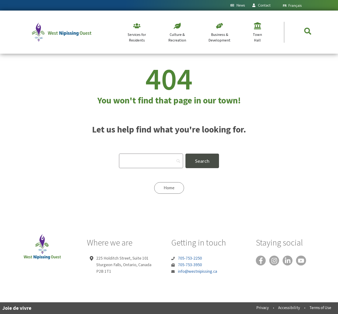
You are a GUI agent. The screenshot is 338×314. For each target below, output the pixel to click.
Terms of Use (318, 308)
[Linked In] (289, 261)
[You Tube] (304, 261)
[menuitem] (294, 5)
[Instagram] (275, 261)
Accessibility (285, 308)
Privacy (257, 308)
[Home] (169, 188)
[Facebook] (261, 261)
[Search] (151, 161)
